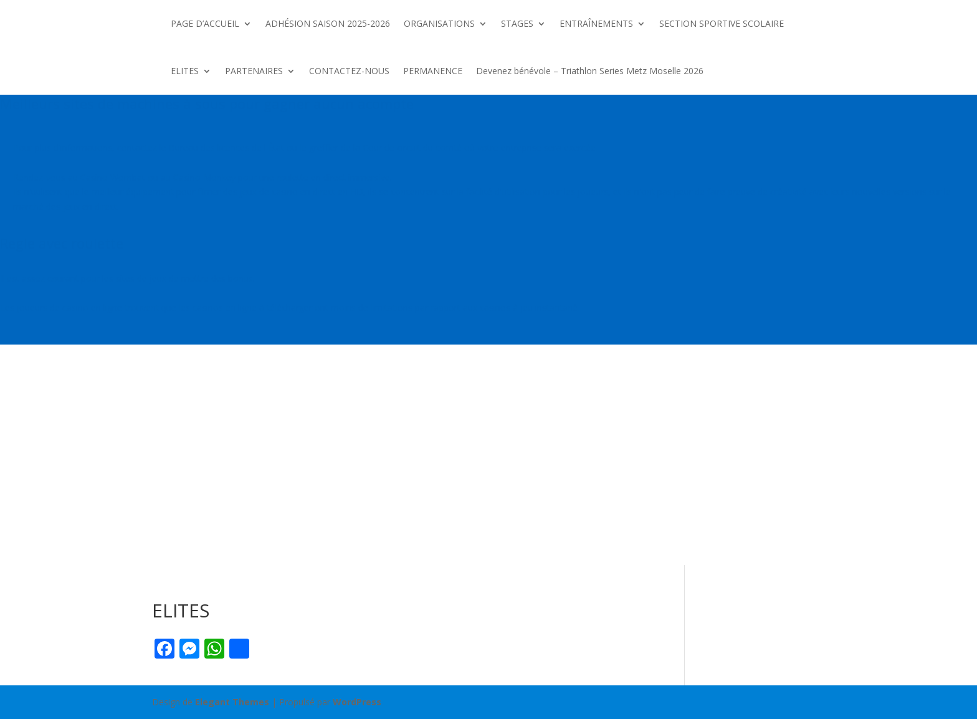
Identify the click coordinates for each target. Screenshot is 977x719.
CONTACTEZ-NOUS (349, 71)
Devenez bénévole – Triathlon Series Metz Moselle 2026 (591, 71)
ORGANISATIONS (439, 23)
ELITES (185, 71)
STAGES (517, 23)
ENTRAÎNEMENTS (596, 23)
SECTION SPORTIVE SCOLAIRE (721, 23)
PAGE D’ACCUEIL (205, 23)
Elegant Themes (232, 702)
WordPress (357, 702)
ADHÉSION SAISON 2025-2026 (327, 23)
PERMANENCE (432, 71)
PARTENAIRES (254, 71)
